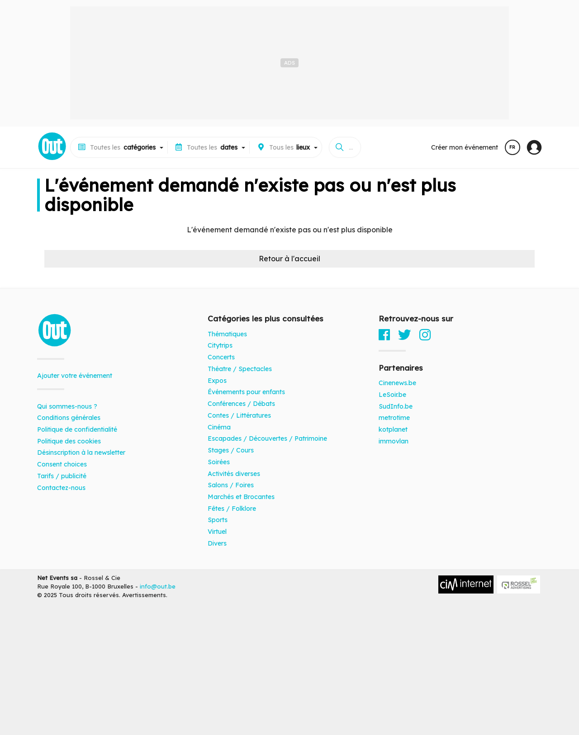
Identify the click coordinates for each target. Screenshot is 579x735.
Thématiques (227, 334)
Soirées (219, 462)
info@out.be (158, 586)
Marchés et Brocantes (241, 497)
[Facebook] (384, 334)
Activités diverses (234, 474)
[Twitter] (404, 334)
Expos (217, 381)
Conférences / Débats (241, 404)
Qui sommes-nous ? (67, 406)
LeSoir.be (392, 395)
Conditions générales (68, 418)
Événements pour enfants (246, 392)
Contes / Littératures (239, 415)
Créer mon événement (464, 147)
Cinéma (219, 427)
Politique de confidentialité (77, 429)
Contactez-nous (61, 488)
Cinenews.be (397, 383)
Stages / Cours (231, 450)
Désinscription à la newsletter (81, 452)
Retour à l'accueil (289, 258)
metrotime (394, 418)
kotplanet (393, 429)
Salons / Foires (231, 485)
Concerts (221, 357)
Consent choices (62, 464)
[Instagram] (425, 334)
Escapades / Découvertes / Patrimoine (267, 438)
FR (512, 147)
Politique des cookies (69, 441)
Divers (217, 543)
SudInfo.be (396, 406)
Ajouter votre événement (74, 376)
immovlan (393, 441)
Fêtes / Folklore (232, 508)
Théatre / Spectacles (240, 369)
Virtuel (217, 532)
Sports (218, 520)
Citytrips (220, 345)
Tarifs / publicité (61, 476)
